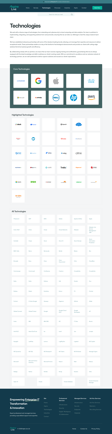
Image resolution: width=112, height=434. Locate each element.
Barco (30, 251)
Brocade (16, 261)
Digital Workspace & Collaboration (65, 413)
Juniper (91, 331)
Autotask (16, 241)
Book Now (97, 7)
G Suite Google (33, 301)
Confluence (47, 271)
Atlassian (76, 229)
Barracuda (46, 251)
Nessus (91, 361)
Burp (30, 261)
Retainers (92, 406)
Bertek (60, 251)
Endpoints (77, 409)
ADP (30, 218)
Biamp (75, 251)
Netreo (30, 371)
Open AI (16, 381)
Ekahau (15, 291)
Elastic (30, 291)
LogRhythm (62, 341)
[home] (14, 7)
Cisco (45, 261)
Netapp (15, 371)
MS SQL (31, 351)
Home (27, 8)
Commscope (17, 271)
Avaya (30, 241)
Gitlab (90, 301)
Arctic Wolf (16, 229)
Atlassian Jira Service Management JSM (92, 229)
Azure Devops (77, 241)
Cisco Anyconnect (62, 261)
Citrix (75, 261)
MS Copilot (92, 341)
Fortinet (91, 291)
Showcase (57, 8)
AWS (45, 218)
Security (61, 408)
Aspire (76, 8)
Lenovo (46, 341)
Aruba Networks (63, 229)
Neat (75, 361)
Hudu (15, 321)
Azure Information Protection (92, 240)
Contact (84, 8)
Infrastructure (63, 404)
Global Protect (32, 311)
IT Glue (76, 321)
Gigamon (61, 301)
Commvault (32, 271)
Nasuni (60, 361)
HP (90, 311)
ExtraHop (46, 291)
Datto (15, 281)
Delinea (46, 281)
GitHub (76, 301)
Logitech (76, 341)
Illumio (91, 321)
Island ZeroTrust (33, 331)
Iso (44, 331)
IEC (60, 321)
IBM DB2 (46, 321)
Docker (76, 281)
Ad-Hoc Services (95, 402)
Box (90, 251)
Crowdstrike (77, 271)
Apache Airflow (78, 218)
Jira (75, 331)
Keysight (16, 341)
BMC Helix (16, 251)
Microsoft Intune (48, 361)
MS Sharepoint (48, 351)
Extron (60, 291)
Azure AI (61, 241)
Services (36, 8)
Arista (30, 229)
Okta (90, 371)
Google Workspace (77, 311)
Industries (67, 8)
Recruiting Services (95, 409)
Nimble (46, 371)
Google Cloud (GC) (62, 311)
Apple (90, 218)
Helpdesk (77, 413)
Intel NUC (16, 331)
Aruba (45, 229)
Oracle (40, 381)
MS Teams (61, 351)
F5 (74, 291)
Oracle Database (68, 381)
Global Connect (18, 311)
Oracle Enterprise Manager (93, 381)
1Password (16, 218)
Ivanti (60, 331)
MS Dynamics (17, 351)
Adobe (60, 218)
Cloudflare (92, 261)
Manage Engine (93, 351)
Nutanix (76, 371)
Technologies (46, 8)
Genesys (46, 301)
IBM (30, 321)
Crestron (61, 271)
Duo (90, 281)
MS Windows (77, 351)
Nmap (60, 371)
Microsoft (16, 361)
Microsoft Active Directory (33, 361)
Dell (60, 281)
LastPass (31, 341)
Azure (45, 241)
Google (46, 311)
